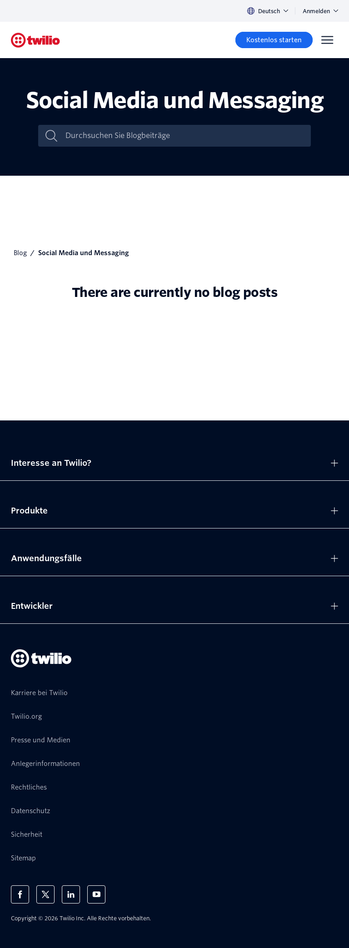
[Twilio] (35, 40)
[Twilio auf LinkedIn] (71, 894)
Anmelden (320, 11)
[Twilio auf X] (45, 894)
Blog (20, 253)
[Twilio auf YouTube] (96, 894)
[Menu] (327, 40)
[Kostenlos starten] (274, 40)
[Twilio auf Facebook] (20, 894)
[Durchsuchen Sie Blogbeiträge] (184, 136)
